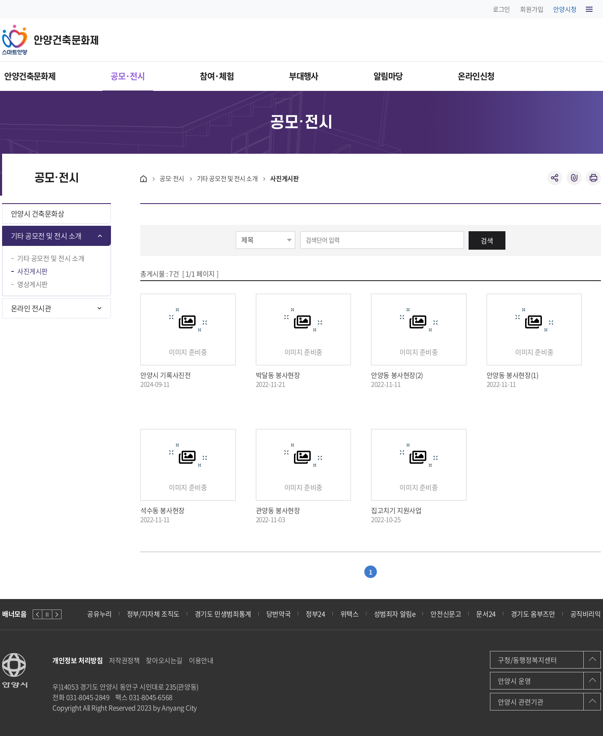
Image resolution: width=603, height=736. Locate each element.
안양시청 (564, 9)
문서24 (485, 614)
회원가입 (531, 9)
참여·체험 (255, 76)
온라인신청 (574, 76)
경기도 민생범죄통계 (223, 614)
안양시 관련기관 (521, 702)
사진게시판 (32, 271)
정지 (47, 614)
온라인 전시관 (31, 308)
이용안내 (201, 660)
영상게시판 (32, 284)
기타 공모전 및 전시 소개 (46, 235)
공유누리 (99, 614)
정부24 (315, 614)
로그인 (501, 9)
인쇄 (593, 177)
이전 (37, 614)
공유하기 (554, 177)
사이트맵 (589, 10)
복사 (574, 177)
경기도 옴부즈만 (533, 614)
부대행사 (361, 76)
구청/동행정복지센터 (527, 660)
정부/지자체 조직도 (153, 614)
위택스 (349, 614)
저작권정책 (124, 660)
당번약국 (278, 614)
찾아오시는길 (164, 660)
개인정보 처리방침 (77, 660)
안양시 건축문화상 (37, 213)
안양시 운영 (514, 681)
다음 (57, 614)
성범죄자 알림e (395, 614)
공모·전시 (145, 76)
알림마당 (466, 76)
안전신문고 (445, 614)
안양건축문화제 (27, 76)
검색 (487, 240)
